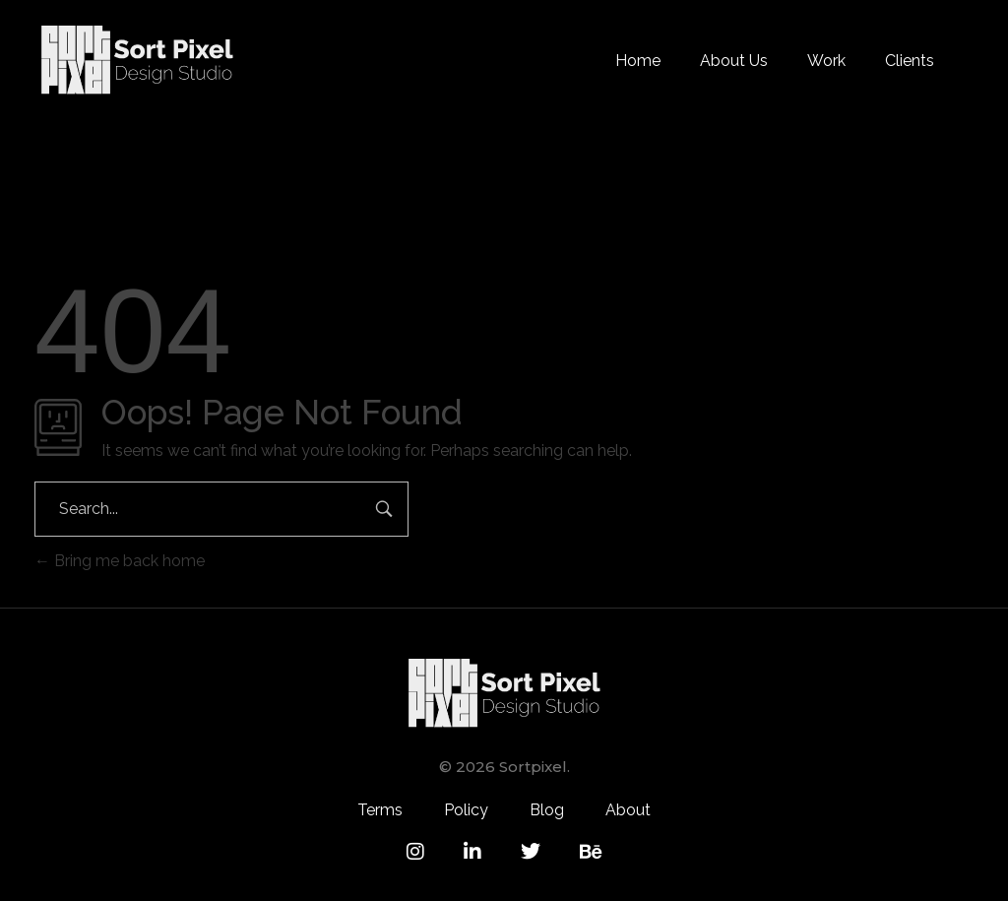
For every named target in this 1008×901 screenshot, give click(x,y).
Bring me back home (119, 560)
